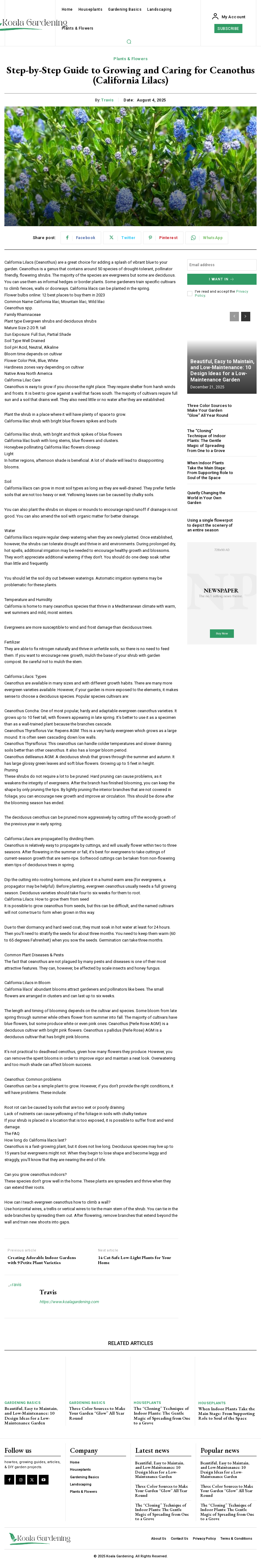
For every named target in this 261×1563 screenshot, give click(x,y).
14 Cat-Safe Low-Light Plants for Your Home (134, 1260)
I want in (222, 279)
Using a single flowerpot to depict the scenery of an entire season (210, 525)
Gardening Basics (22, 1403)
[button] (129, 41)
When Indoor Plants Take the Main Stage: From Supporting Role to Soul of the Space (210, 470)
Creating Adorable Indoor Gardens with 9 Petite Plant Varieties (42, 1260)
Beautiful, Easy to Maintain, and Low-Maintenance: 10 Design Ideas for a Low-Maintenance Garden (222, 370)
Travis (107, 100)
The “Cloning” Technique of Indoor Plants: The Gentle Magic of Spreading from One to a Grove (206, 440)
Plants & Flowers (130, 58)
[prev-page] (234, 316)
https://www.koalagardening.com (69, 1301)
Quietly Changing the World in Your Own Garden (206, 497)
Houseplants (147, 1403)
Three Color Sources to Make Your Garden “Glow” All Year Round (209, 410)
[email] (222, 265)
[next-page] (245, 316)
